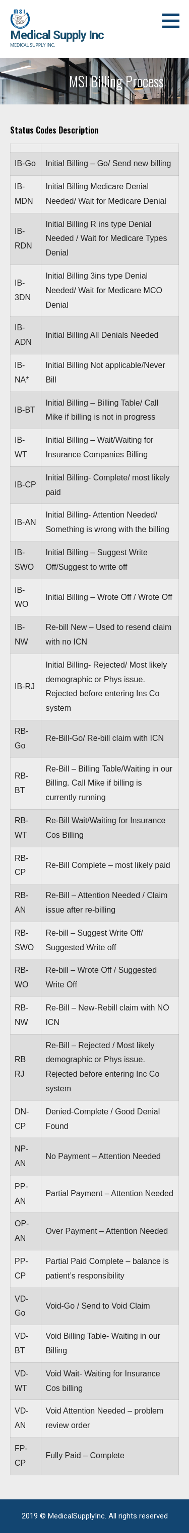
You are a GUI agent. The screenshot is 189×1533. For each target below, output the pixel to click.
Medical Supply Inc (57, 35)
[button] (174, 21)
